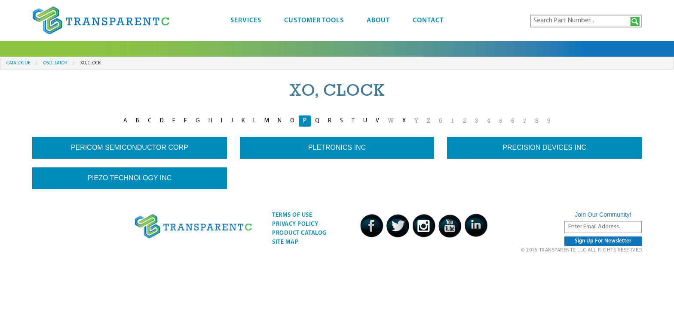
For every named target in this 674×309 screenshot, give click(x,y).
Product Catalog (299, 233)
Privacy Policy (295, 224)
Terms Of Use (292, 215)
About (378, 20)
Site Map (285, 242)
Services (245, 20)
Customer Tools (314, 20)
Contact (428, 20)
